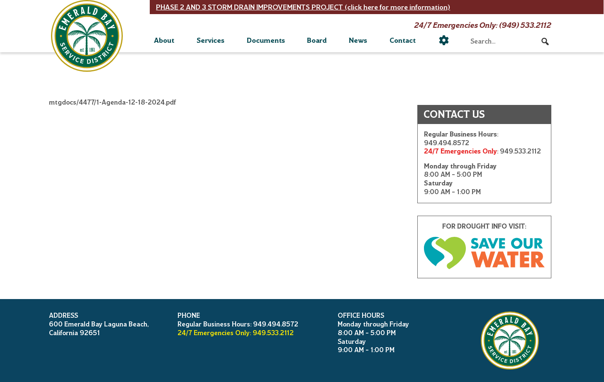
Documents (266, 40)
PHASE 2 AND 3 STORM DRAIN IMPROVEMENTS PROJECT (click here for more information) (303, 7)
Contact (403, 40)
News (358, 40)
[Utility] (444, 40)
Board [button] (316, 40)
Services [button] (210, 40)
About (164, 40)
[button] (545, 41)
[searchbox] (509, 41)
